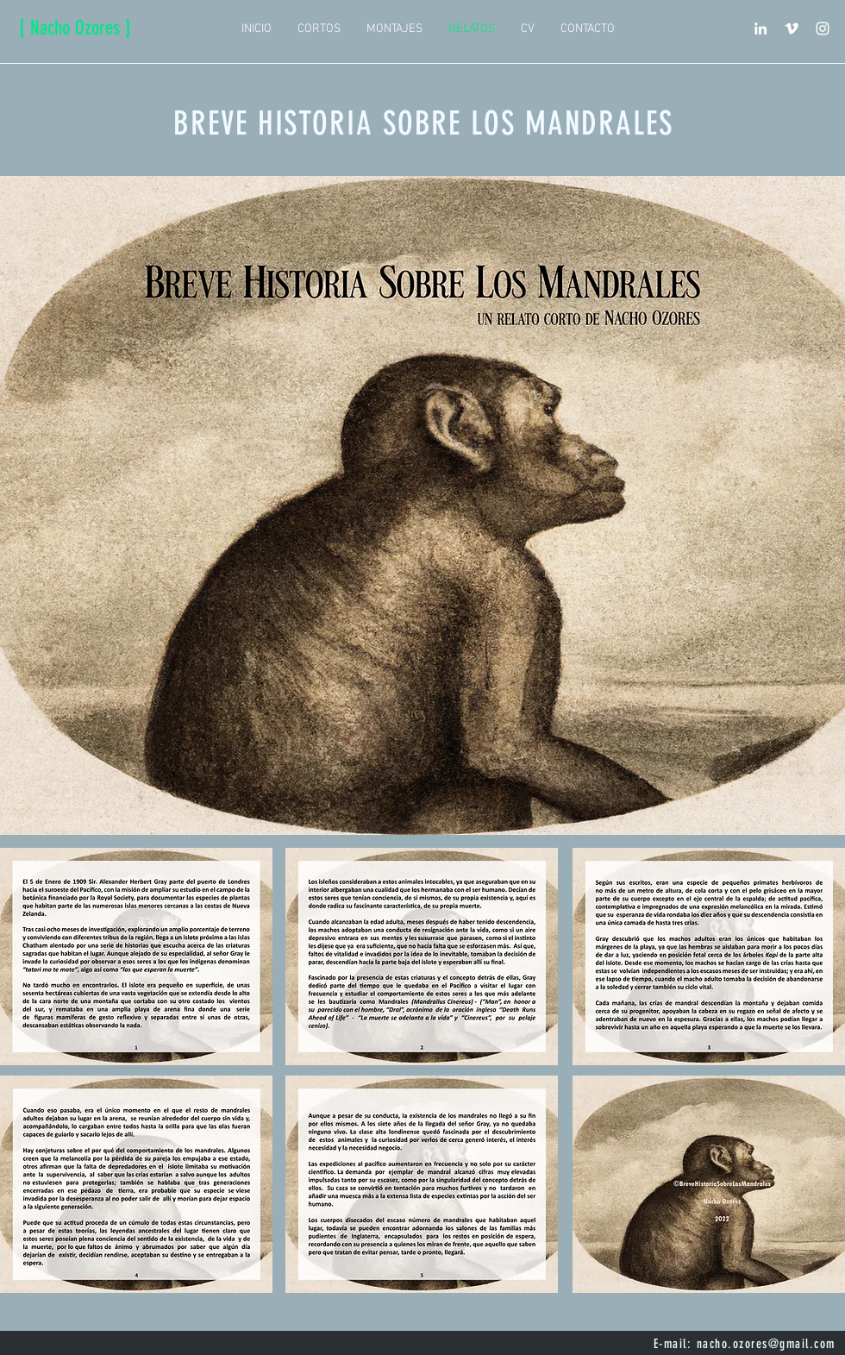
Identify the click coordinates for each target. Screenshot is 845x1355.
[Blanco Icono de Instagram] (822, 28)
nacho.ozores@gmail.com (766, 1344)
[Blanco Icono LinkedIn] (760, 28)
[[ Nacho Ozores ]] (74, 28)
